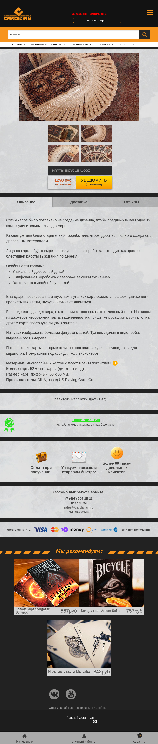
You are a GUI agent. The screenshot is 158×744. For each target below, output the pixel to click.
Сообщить (102, 707)
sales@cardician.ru (78, 507)
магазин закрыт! (97, 20)
